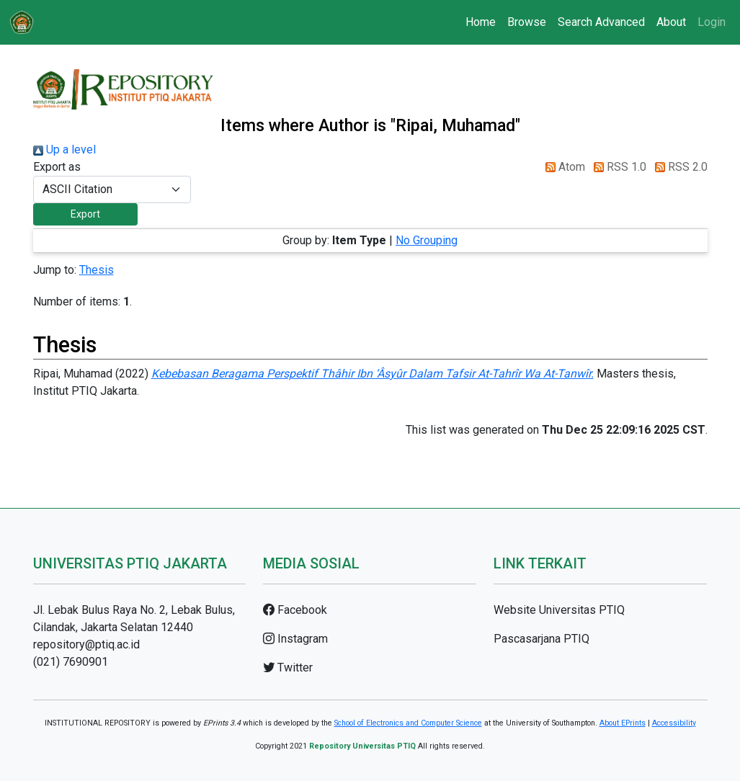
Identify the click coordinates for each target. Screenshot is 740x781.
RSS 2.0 (678, 167)
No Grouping (427, 240)
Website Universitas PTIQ (559, 610)
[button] (85, 214)
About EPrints (622, 723)
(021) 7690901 (70, 662)
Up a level (64, 149)
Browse (526, 22)
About (671, 22)
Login (711, 22)
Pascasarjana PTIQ (541, 639)
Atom (562, 167)
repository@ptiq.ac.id (86, 644)
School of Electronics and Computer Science (408, 723)
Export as (57, 167)
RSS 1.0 (617, 167)
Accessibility (674, 723)
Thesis (96, 270)
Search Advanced (601, 22)
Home (480, 22)
